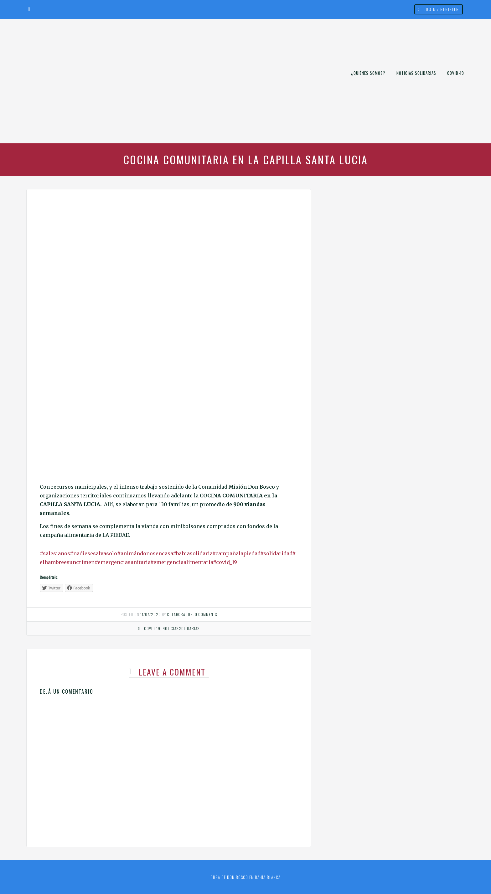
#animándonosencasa (145, 553)
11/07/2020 (150, 614)
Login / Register (441, 9)
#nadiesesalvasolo (93, 553)
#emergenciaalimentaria (181, 562)
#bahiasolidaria (192, 553)
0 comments (206, 614)
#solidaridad (276, 553)
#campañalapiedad (236, 553)
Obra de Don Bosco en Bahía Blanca (245, 877)
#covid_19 (225, 562)
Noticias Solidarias (416, 73)
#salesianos (55, 553)
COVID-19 (455, 73)
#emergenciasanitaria (122, 562)
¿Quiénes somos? (368, 73)
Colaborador (180, 614)
